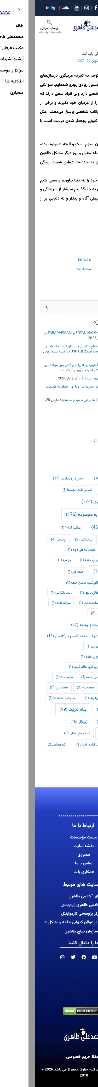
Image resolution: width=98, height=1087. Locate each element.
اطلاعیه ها (85, 448)
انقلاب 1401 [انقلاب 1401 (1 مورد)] (36, 527)
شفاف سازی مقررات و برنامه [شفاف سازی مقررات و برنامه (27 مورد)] (62, 624)
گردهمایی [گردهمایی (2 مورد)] (21, 744)
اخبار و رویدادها (82, 432)
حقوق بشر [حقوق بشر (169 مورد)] (74, 571)
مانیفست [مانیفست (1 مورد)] (29, 676)
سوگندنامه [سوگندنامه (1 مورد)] (26, 602)
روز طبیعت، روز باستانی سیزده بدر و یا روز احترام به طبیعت (52, 386)
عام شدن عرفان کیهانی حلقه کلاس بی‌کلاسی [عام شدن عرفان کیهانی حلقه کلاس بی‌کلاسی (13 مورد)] (50, 636)
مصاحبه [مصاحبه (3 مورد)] (50, 687)
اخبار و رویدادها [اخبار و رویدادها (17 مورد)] (34, 478)
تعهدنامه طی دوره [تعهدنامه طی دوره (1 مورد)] (47, 549)
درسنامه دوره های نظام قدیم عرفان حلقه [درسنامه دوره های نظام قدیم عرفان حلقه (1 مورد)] (60, 582)
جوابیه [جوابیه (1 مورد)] (30, 559)
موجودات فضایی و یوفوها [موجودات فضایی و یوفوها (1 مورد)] (69, 697)
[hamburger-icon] (89, 23)
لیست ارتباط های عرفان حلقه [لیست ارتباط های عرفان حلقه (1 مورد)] (67, 656)
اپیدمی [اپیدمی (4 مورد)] (23, 539)
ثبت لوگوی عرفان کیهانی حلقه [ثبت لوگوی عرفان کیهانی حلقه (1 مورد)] (67, 559)
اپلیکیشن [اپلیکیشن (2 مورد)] (49, 539)
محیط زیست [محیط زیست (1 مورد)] (78, 687)
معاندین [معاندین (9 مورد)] (24, 687)
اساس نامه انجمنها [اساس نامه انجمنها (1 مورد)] (42, 489)
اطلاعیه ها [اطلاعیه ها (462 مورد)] (72, 527)
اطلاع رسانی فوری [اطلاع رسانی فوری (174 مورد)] (68, 501)
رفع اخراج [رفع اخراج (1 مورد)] (80, 602)
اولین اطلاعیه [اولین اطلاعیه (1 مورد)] (78, 539)
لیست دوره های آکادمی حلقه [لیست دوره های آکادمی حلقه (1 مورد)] (68, 676)
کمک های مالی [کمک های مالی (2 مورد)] (42, 733)
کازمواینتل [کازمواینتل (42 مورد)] (77, 733)
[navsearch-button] (14, 23)
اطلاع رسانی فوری (81, 440)
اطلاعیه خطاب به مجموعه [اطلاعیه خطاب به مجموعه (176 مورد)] (60, 514)
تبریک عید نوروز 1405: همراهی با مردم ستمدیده (59, 399)
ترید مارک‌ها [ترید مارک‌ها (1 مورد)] (79, 549)
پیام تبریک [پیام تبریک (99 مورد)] (38, 709)
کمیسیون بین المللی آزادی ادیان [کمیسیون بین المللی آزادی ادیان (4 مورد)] (64, 744)
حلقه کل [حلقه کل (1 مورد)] (41, 571)
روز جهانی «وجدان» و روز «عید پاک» (68, 378)
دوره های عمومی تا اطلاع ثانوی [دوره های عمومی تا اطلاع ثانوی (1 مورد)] (67, 592)
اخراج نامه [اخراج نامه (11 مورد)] (77, 489)
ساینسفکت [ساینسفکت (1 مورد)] (54, 602)
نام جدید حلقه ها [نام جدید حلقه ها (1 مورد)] (28, 697)
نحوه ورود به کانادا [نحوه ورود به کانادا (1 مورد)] (75, 709)
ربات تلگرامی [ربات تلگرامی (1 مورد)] (26, 592)
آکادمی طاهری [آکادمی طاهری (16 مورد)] (74, 478)
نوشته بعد (49, 269)
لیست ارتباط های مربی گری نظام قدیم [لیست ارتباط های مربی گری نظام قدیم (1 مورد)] (61, 666)
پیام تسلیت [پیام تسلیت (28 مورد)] (75, 721)
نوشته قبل (49, 259)
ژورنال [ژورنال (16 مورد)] (44, 721)
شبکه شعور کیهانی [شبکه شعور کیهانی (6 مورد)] (72, 613)
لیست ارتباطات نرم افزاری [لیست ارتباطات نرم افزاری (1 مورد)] (70, 646)
